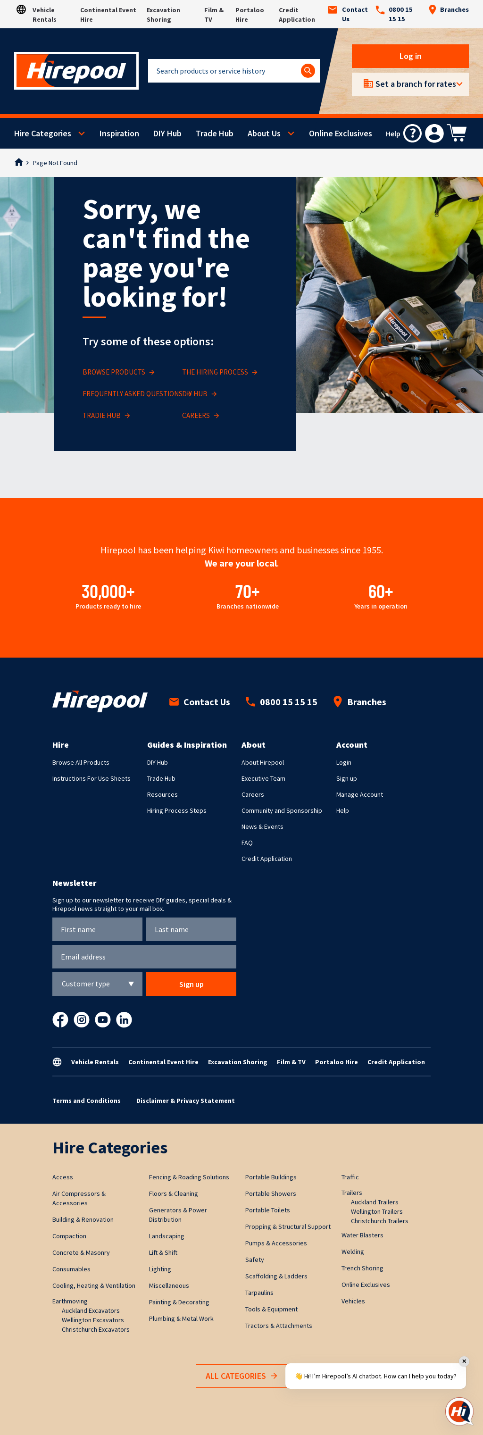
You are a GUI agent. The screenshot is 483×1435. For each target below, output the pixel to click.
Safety (254, 1259)
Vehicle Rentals (95, 1062)
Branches (448, 9)
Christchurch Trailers (379, 1221)
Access (62, 1177)
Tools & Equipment (271, 1309)
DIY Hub (167, 133)
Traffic (350, 1177)
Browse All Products (80, 762)
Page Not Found (55, 163)
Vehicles (353, 1301)
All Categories (241, 1376)
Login (343, 762)
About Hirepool (263, 762)
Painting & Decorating (179, 1302)
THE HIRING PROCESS (220, 372)
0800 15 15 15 (394, 14)
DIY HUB (199, 394)
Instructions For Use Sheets (91, 778)
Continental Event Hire (163, 1062)
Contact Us (348, 14)
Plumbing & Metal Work (181, 1318)
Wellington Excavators (93, 1320)
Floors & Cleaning (173, 1193)
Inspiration (119, 133)
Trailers (351, 1192)
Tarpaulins (259, 1292)
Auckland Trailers (375, 1202)
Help (342, 810)
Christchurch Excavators (96, 1329)
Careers (253, 794)
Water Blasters (362, 1235)
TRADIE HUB (106, 416)
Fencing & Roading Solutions (189, 1177)
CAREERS (200, 416)
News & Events (262, 826)
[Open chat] (459, 1411)
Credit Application (267, 858)
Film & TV (291, 1062)
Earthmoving (70, 1301)
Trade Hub (214, 133)
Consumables (71, 1269)
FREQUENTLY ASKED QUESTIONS (137, 394)
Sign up (346, 778)
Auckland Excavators (91, 1310)
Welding (352, 1251)
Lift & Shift (163, 1252)
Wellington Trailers (377, 1211)
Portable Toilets (267, 1210)
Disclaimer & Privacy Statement (185, 1100)
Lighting (160, 1269)
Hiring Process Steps (177, 810)
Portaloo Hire (336, 1062)
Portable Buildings (271, 1177)
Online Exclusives (340, 133)
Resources (162, 794)
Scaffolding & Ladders (276, 1276)
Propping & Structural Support (288, 1226)
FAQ (247, 842)
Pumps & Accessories (276, 1243)
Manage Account (359, 794)
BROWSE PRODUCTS (119, 372)
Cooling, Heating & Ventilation (93, 1285)
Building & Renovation (83, 1219)
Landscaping (166, 1236)
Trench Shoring (362, 1268)
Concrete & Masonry (81, 1252)
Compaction (69, 1236)
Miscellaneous (169, 1285)
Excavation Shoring (237, 1062)
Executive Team (263, 778)
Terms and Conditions (86, 1100)
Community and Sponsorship (282, 810)
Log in (411, 55)
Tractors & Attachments (278, 1325)
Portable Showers (270, 1193)
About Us (264, 133)
